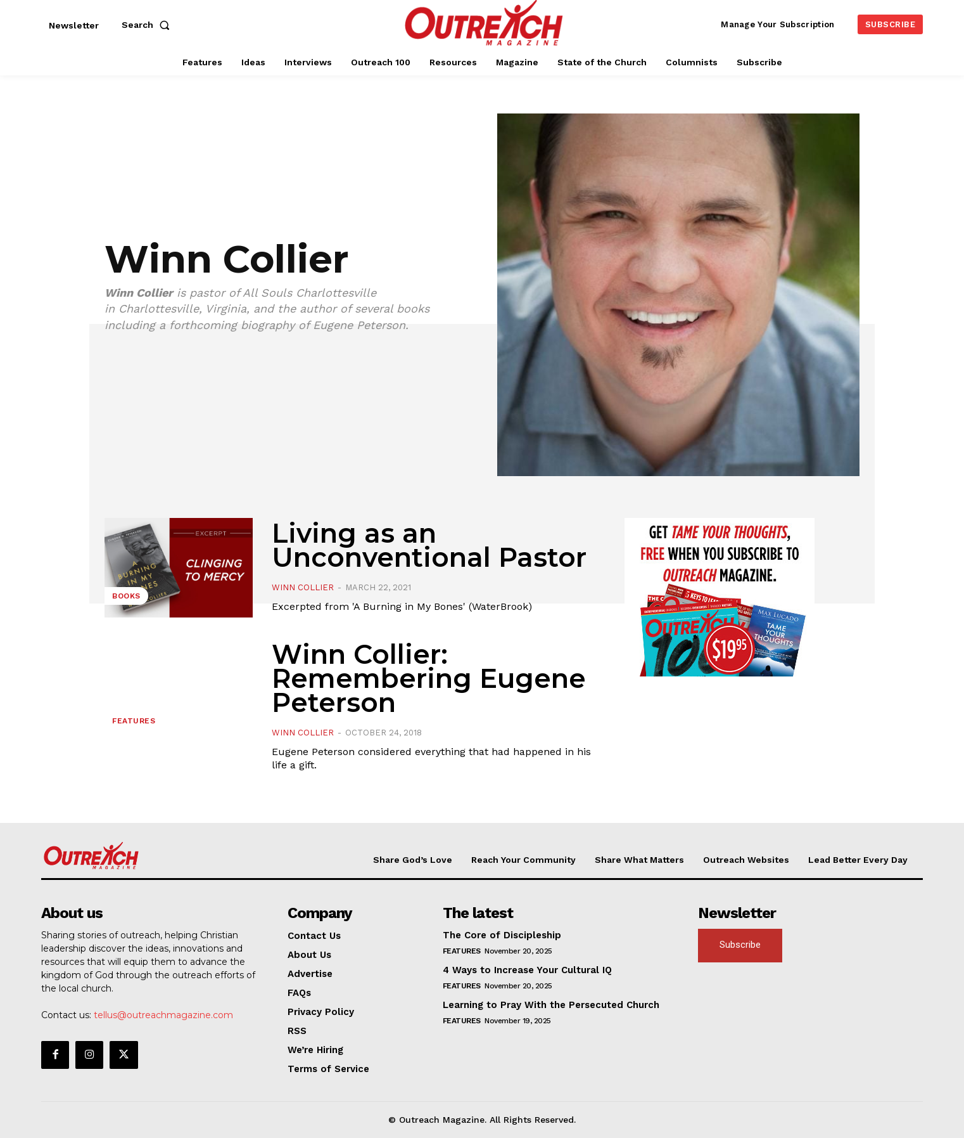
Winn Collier (303, 587)
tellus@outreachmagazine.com (163, 1015)
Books (126, 596)
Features (133, 720)
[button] (148, 24)
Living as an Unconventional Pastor (429, 545)
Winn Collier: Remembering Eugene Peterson (429, 678)
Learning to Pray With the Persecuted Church (551, 1005)
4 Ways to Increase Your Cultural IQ (527, 970)
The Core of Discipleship (502, 935)
